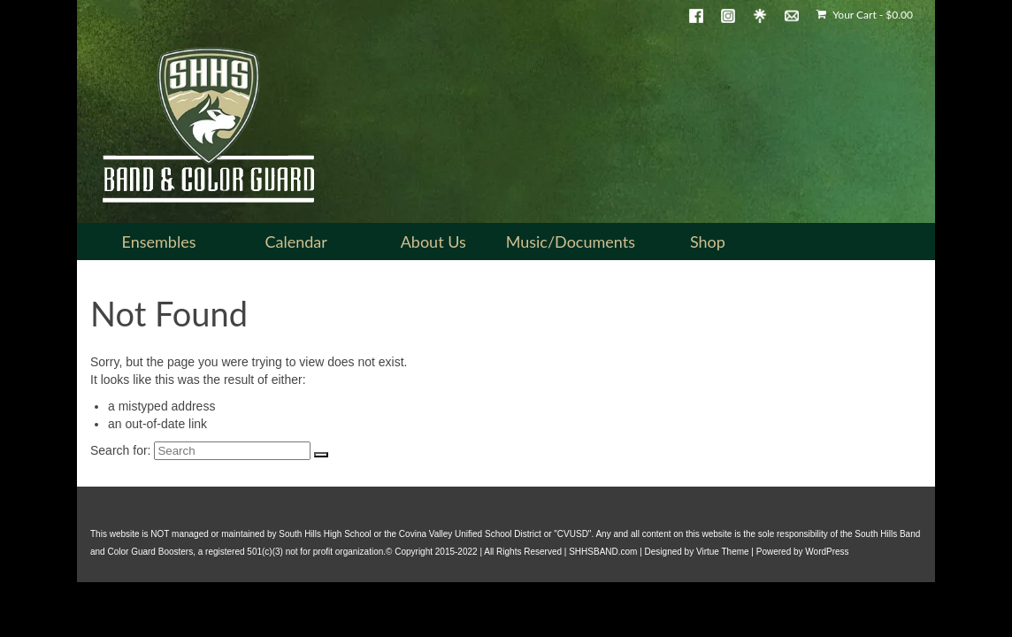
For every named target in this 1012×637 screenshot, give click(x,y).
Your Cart (864, 14)
